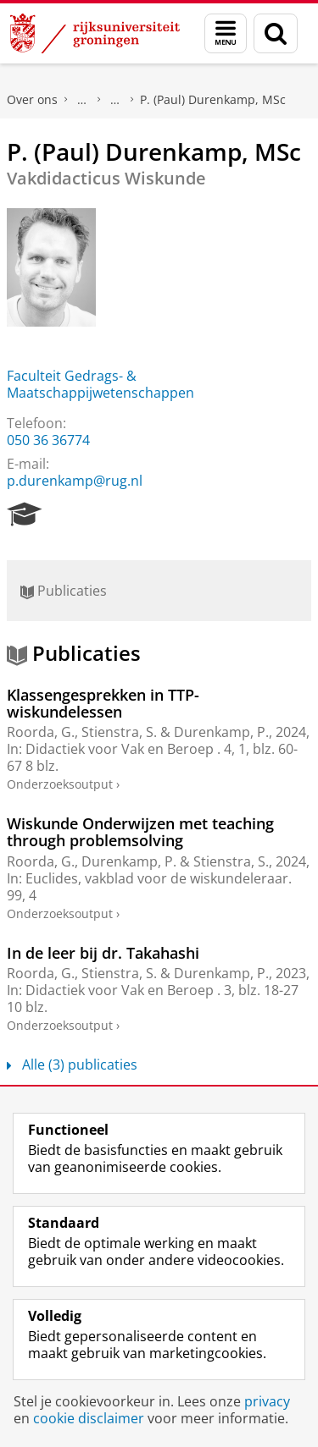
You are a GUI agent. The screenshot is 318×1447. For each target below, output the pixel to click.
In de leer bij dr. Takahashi (103, 953)
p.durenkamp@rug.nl (74, 480)
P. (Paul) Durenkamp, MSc (213, 99)
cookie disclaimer (88, 1418)
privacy (267, 1401)
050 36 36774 (48, 440)
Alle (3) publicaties (72, 1064)
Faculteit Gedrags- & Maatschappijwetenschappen (100, 384)
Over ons (32, 99)
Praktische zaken (82, 99)
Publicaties (63, 590)
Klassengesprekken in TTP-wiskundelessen (103, 703)
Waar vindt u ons (115, 99)
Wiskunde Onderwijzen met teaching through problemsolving (140, 831)
